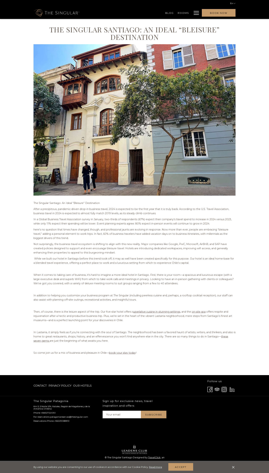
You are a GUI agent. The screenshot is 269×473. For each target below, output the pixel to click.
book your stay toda (127, 357)
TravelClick (154, 457)
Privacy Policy (60, 385)
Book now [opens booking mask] (218, 13)
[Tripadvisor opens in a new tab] (217, 389)
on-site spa (210, 316)
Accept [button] (180, 467)
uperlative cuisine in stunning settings (165, 316)
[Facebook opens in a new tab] (210, 389)
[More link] (195, 13)
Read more (156, 467)
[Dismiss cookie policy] (233, 467)
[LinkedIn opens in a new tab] (232, 389)
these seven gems (60, 345)
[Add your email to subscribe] (122, 414)
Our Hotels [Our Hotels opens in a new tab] (82, 386)
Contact (40, 385)
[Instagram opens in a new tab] (224, 389)
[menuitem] (113, 13)
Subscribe (153, 414)
